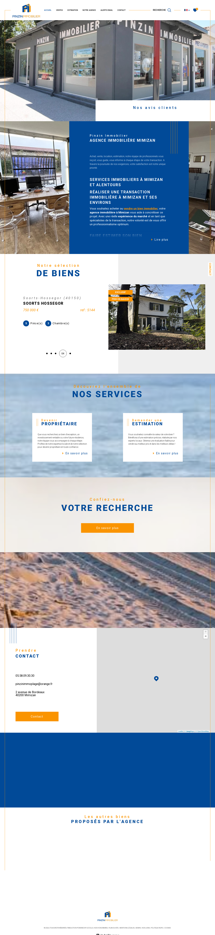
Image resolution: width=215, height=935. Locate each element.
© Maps (189, 731)
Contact (210, 269)
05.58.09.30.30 (25, 675)
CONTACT (121, 10)
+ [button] (206, 632)
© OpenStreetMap (202, 731)
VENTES (59, 10)
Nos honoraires (100, 928)
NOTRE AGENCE (89, 10)
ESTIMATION (72, 10)
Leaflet (180, 731)
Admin (138, 928)
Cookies (167, 928)
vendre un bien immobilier (141, 208)
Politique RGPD (157, 928)
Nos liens (146, 928)
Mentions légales (127, 928)
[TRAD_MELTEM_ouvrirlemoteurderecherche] (162, 10)
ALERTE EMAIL (106, 10)
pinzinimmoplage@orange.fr (34, 684)
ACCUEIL (47, 10)
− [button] (206, 636)
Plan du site (113, 928)
